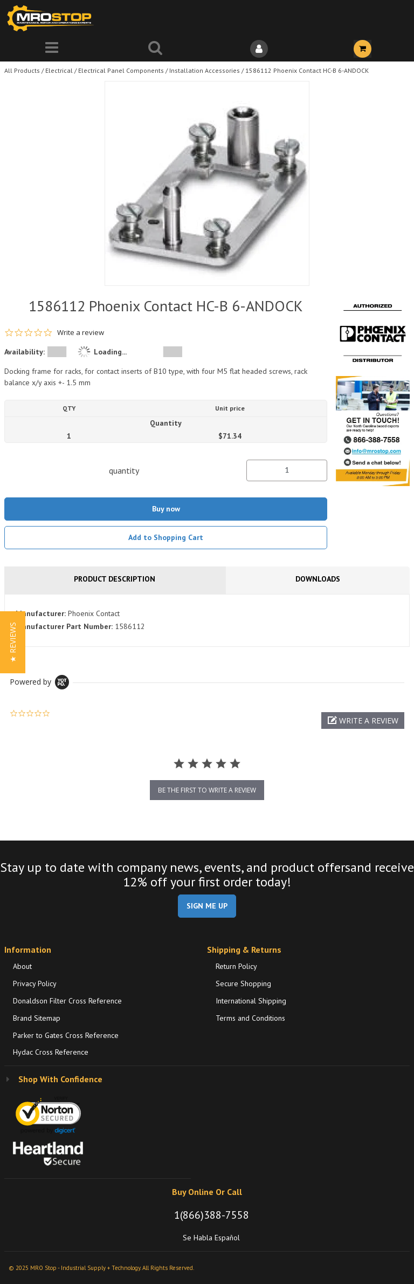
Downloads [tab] (317, 579)
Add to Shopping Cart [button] (165, 537)
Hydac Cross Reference (50, 1052)
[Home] (52, 18)
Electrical (59, 70)
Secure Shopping (243, 983)
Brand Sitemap (36, 1018)
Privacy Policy (35, 983)
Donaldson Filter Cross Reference (67, 1001)
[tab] (207, 620)
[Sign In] (258, 49)
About (22, 966)
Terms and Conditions (250, 1018)
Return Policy (236, 966)
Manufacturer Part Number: (64, 626)
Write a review (80, 332)
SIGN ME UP (207, 906)
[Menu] (52, 49)
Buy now (166, 509)
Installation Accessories (204, 70)
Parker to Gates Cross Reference (66, 1035)
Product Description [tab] (114, 579)
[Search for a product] (155, 49)
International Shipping (251, 1001)
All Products (22, 70)
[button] (362, 720)
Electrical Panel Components (121, 70)
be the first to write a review (207, 790)
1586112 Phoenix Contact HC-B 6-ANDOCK (307, 70)
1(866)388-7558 (211, 1215)
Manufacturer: (41, 613)
